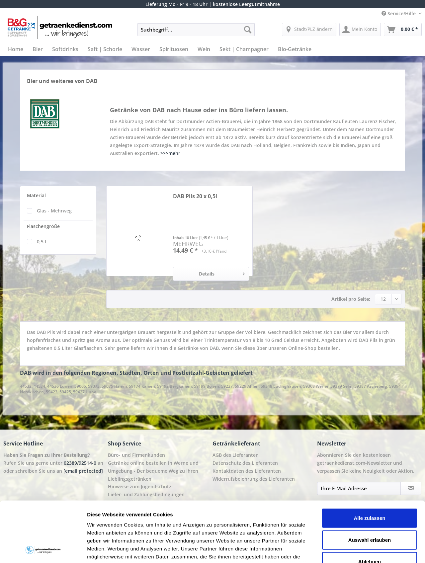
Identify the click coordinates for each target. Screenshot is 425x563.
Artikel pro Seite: (350, 299)
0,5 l (41, 241)
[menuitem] (196, 32)
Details (222, 273)
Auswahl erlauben (369, 483)
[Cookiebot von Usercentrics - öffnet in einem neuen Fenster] (43, 550)
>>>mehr (170, 153)
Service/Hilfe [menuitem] (399, 13)
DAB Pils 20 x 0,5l (195, 196)
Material (36, 195)
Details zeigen (353, 550)
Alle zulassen (369, 461)
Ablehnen (369, 505)
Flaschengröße (43, 226)
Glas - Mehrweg (54, 210)
